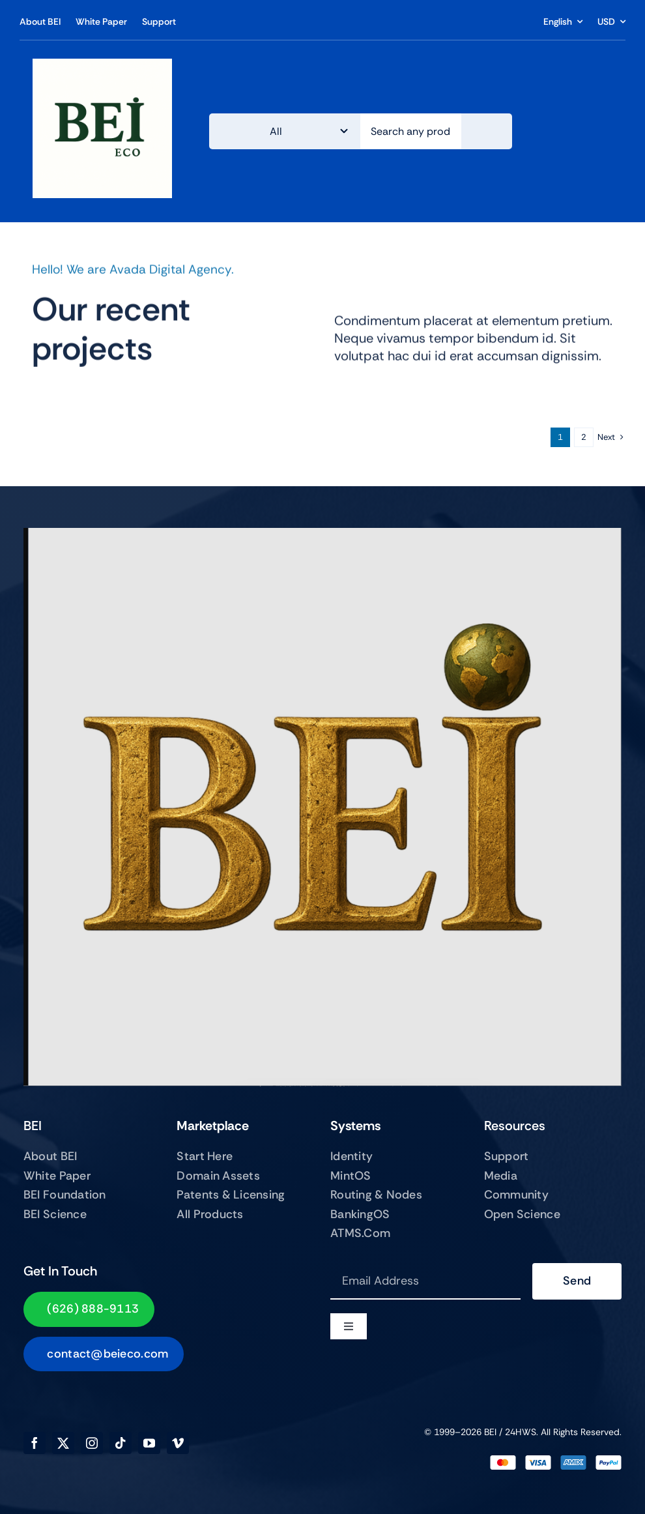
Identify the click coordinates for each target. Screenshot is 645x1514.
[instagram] (92, 1443)
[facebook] (34, 1443)
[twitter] (63, 1443)
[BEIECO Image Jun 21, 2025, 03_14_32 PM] (102, 65)
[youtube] (149, 1443)
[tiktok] (120, 1443)
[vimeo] (178, 1443)
